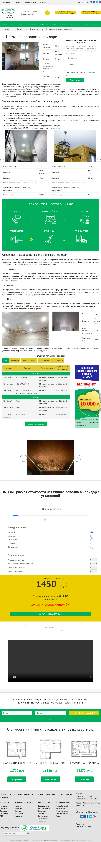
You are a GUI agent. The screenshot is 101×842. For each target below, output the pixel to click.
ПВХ (5, 360)
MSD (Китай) (60, 808)
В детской (18, 808)
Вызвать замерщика (36, 424)
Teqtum (58, 816)
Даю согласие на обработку (81, 74)
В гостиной (19, 813)
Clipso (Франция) (62, 813)
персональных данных (60, 720)
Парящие (41, 813)
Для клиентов (75, 24)
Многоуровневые (44, 808)
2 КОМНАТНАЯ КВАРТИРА (50, 763)
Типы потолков (44, 802)
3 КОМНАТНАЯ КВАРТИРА (84, 763)
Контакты (96, 24)
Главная (4, 24)
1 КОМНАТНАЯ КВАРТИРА (16, 763)
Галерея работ (44, 24)
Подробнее (16, 779)
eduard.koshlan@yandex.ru (87, 812)
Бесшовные (42, 811)
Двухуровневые (28, 360)
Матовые (3, 806)
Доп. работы (58, 360)
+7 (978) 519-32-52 (32, 11)
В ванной (18, 806)
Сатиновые (4, 813)
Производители (62, 802)
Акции (54, 24)
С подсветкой (43, 818)
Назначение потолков (24, 802)
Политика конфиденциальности (85, 825)
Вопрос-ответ (30, 2)
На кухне (18, 811)
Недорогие (42, 821)
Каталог (12, 24)
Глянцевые (3, 808)
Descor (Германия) (62, 811)
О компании (5, 2)
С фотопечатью (43, 816)
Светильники (64, 24)
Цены (21, 24)
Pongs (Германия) (62, 806)
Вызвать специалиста (50, 613)
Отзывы (17, 2)
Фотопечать (44, 360)
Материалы (4, 802)
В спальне (18, 816)
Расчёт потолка (31, 24)
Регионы (68, 794)
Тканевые (15, 360)
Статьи (43, 2)
